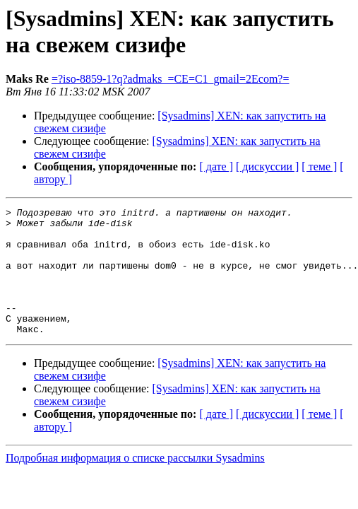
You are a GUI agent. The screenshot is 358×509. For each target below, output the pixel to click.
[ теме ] (319, 166)
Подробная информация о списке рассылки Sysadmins (135, 483)
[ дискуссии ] (267, 166)
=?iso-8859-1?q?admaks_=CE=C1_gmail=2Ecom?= (171, 79)
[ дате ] (216, 166)
